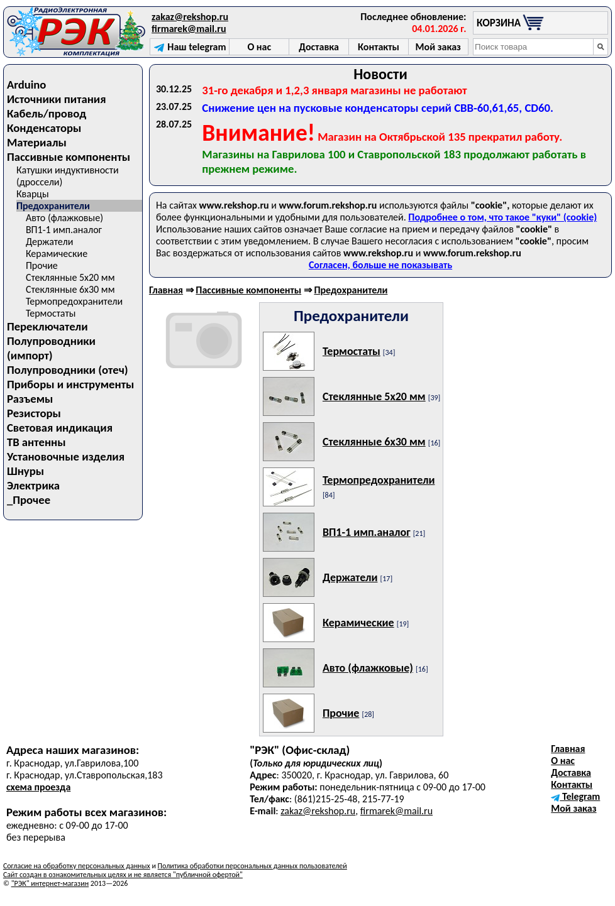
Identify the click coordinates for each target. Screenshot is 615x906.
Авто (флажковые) (64, 218)
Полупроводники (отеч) (67, 370)
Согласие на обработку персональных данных (76, 865)
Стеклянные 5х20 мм (70, 277)
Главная (166, 290)
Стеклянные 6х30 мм (70, 289)
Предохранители (53, 206)
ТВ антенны (36, 442)
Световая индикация (60, 427)
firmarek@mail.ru (189, 29)
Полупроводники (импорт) (51, 348)
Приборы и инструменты (70, 384)
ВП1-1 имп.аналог (64, 230)
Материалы (37, 142)
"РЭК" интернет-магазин (50, 883)
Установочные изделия (66, 456)
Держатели (49, 242)
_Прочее (28, 500)
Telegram (575, 796)
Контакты (571, 784)
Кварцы (32, 194)
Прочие (42, 265)
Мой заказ (573, 808)
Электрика (33, 485)
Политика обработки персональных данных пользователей (252, 865)
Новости (380, 74)
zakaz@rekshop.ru (190, 17)
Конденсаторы (44, 128)
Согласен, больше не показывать (380, 265)
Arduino (27, 84)
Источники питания (56, 99)
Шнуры (25, 471)
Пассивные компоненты (68, 157)
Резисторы (34, 413)
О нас (563, 761)
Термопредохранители (74, 301)
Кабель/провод (46, 113)
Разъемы (30, 398)
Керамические (56, 253)
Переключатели (47, 326)
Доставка (571, 772)
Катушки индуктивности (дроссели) (67, 176)
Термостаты (50, 313)
